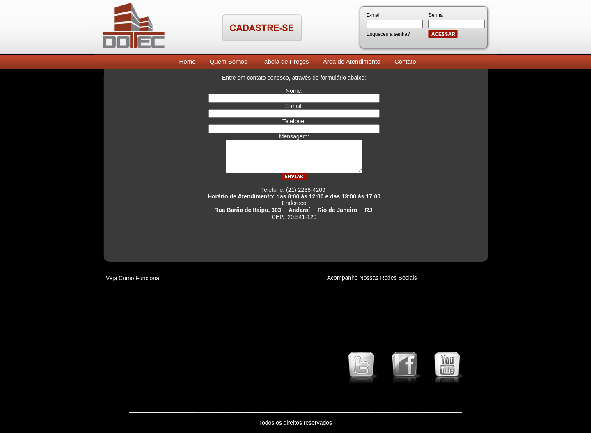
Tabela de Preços (285, 61)
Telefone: (294, 121)
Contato (405, 61)
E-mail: (294, 106)
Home (187, 61)
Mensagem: (294, 136)
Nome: (294, 91)
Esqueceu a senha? (388, 34)
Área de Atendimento (351, 61)
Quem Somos (228, 61)
